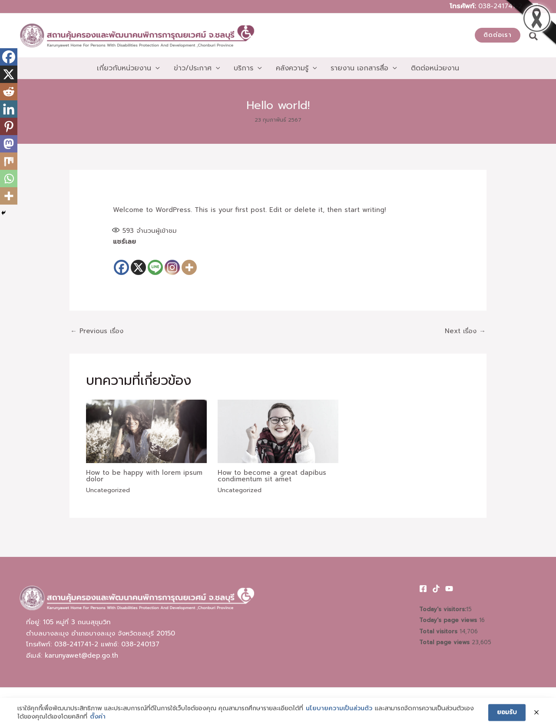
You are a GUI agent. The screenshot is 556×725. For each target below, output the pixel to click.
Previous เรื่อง (96, 331)
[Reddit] (8, 91)
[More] (189, 262)
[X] (138, 262)
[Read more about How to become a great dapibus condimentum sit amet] (278, 431)
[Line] (155, 262)
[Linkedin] (8, 109)
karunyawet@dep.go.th (81, 655)
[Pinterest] (8, 126)
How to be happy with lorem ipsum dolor (144, 476)
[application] (155, 68)
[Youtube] (449, 589)
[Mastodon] (8, 143)
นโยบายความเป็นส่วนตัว (339, 719)
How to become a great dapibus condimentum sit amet (272, 476)
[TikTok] (436, 589)
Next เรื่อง (465, 331)
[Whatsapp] (8, 178)
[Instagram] (172, 262)
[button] (497, 35)
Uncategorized (108, 490)
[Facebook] (121, 262)
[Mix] (8, 161)
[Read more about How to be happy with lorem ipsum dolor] (146, 431)
